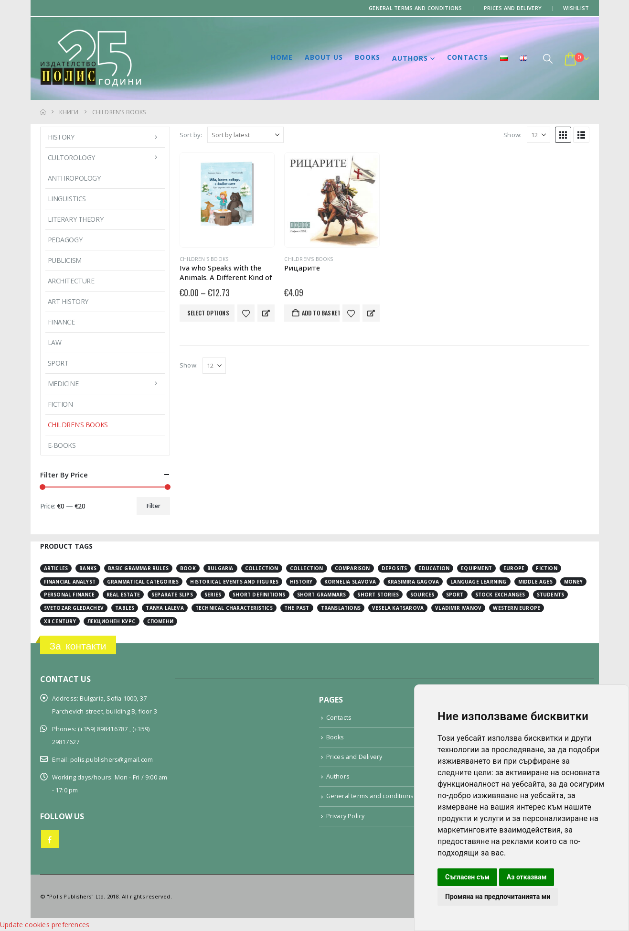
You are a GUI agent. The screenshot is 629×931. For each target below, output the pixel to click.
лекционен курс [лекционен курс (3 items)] (111, 621)
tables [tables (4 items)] (124, 608)
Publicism (65, 260)
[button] (548, 58)
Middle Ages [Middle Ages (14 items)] (535, 581)
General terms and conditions (415, 7)
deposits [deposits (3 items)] (394, 568)
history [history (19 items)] (301, 581)
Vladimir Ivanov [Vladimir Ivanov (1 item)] (458, 608)
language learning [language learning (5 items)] (478, 581)
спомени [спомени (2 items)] (160, 621)
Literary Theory (76, 219)
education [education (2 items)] (433, 568)
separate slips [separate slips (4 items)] (172, 594)
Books (367, 57)
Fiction (60, 404)
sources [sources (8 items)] (422, 594)
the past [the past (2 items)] (296, 608)
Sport (58, 363)
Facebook (50, 839)
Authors (410, 58)
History (61, 136)
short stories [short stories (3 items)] (378, 594)
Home (282, 57)
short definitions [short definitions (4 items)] (259, 594)
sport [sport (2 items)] (455, 594)
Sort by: (191, 134)
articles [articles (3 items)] (56, 568)
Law (55, 342)
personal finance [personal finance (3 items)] (69, 594)
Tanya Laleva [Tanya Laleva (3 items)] (164, 608)
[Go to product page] (227, 200)
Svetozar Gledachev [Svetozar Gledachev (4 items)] (74, 608)
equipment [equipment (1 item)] (476, 568)
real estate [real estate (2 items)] (123, 594)
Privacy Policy (345, 816)
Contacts (467, 57)
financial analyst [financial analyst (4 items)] (70, 581)
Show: (512, 134)
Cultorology (71, 157)
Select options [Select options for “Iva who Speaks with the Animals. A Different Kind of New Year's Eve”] (208, 313)
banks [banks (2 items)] (87, 568)
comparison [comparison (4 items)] (352, 568)
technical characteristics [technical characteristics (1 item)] (234, 608)
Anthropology (74, 178)
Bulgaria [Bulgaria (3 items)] (220, 568)
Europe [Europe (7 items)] (513, 568)
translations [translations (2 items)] (341, 608)
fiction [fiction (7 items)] (546, 568)
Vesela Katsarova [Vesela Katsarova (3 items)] (398, 608)
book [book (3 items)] (188, 568)
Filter (153, 506)
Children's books (204, 259)
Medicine (63, 383)
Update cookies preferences (44, 924)
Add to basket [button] (321, 313)
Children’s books (78, 424)
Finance (61, 321)
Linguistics (67, 198)
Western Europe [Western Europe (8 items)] (516, 608)
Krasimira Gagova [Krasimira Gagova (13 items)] (413, 581)
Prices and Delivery (513, 7)
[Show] (538, 135)
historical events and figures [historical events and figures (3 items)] (234, 581)
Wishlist (576, 7)
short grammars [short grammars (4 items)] (321, 594)
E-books (62, 445)
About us (324, 57)
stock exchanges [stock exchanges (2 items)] (500, 594)
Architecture (71, 280)
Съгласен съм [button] (467, 877)
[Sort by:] (245, 135)
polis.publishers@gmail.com (111, 760)
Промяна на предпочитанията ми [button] (497, 896)
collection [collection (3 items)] (261, 568)
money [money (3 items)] (573, 581)
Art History (68, 301)
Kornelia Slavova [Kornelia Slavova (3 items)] (350, 581)
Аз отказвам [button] (527, 877)
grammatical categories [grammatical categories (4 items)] (143, 581)
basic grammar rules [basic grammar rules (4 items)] (138, 568)
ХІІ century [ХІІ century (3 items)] (60, 621)
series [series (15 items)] (212, 594)
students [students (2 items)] (551, 594)
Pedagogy (65, 239)
